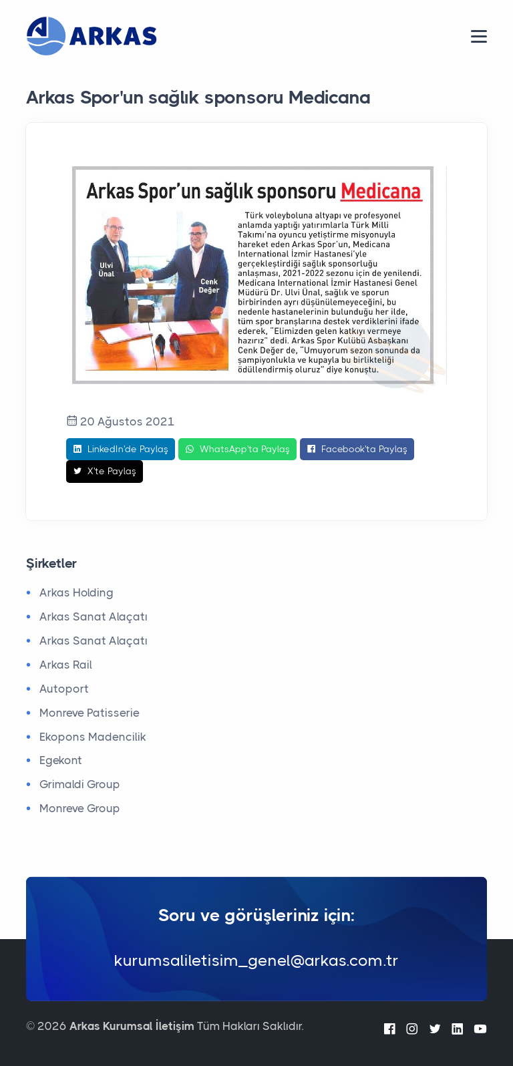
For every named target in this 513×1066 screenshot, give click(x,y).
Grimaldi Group (79, 784)
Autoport (64, 688)
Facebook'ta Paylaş (357, 449)
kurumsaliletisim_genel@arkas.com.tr (256, 960)
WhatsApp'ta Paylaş (237, 449)
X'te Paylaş (104, 472)
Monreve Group (79, 808)
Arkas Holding (76, 592)
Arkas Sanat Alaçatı (93, 616)
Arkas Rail (65, 664)
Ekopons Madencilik (92, 736)
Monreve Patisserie (89, 712)
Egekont (60, 760)
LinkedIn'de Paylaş (120, 449)
